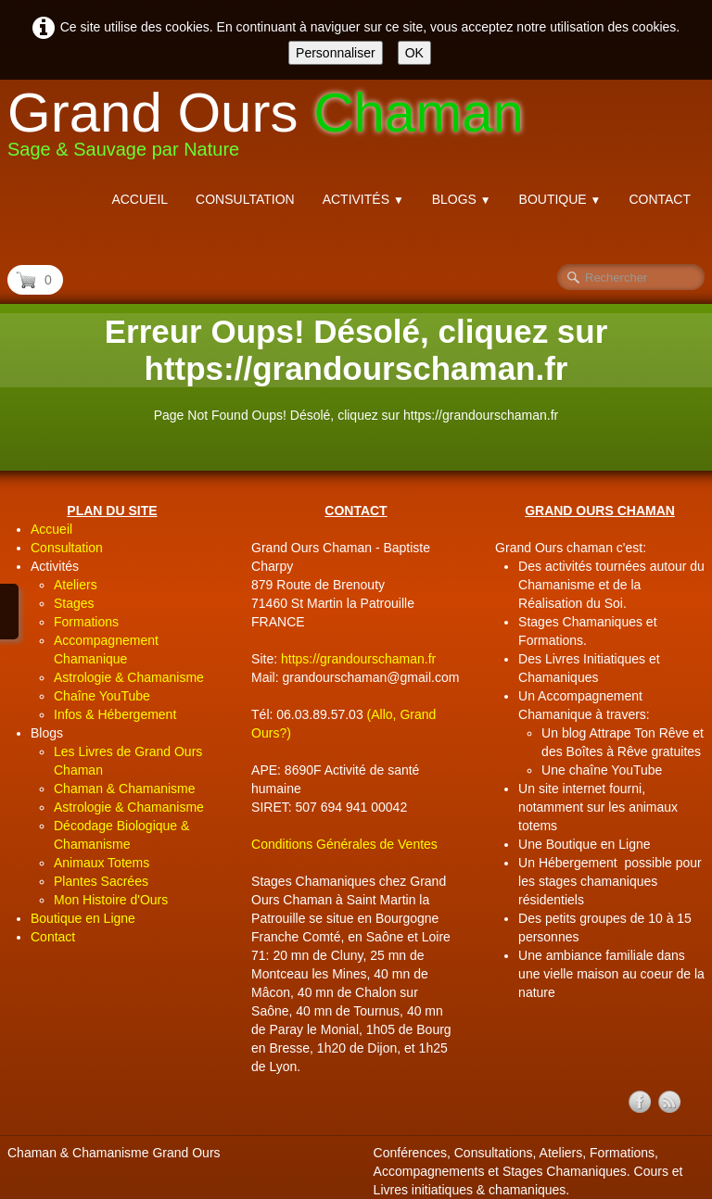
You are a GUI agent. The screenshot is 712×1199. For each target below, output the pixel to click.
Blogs (461, 199)
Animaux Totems (101, 862)
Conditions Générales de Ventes (344, 844)
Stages (74, 603)
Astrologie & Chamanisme (129, 677)
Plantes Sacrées (101, 881)
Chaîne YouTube (102, 695)
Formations (86, 621)
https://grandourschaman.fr (358, 658)
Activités (363, 199)
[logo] (272, 128)
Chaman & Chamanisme (125, 788)
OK (414, 52)
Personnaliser (335, 52)
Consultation (245, 199)
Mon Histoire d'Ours (111, 899)
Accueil (139, 199)
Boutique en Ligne (83, 918)
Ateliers (75, 584)
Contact (660, 199)
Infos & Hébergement (115, 714)
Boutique (560, 199)
